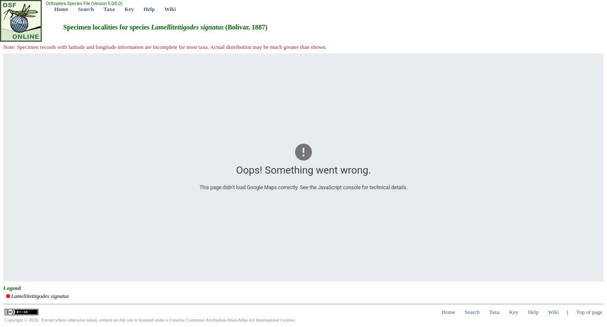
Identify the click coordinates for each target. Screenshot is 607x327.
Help (149, 9)
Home (61, 9)
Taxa (109, 9)
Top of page (589, 312)
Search (86, 9)
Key (129, 9)
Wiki (170, 9)
